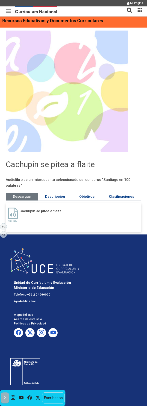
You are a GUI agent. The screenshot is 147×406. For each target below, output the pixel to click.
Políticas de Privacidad (30, 323)
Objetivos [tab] (86, 197)
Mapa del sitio (23, 314)
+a (4, 226)
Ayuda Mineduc (25, 301)
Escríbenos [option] (53, 397)
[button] (127, 7)
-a (4, 234)
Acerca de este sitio (28, 319)
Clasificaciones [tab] (121, 197)
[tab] (127, 7)
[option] (13, 397)
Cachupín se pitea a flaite (41, 211)
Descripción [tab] (55, 197)
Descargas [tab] (22, 197)
